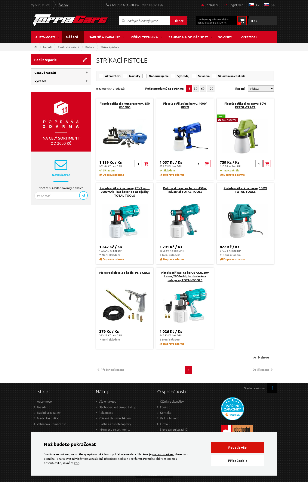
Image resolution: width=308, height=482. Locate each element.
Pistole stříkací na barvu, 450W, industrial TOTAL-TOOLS (185, 189)
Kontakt (165, 412)
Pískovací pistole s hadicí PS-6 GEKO (124, 272)
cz (258, 5)
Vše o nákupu (107, 401)
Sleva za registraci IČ (174, 429)
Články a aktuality (172, 401)
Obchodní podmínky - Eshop (117, 407)
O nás (163, 407)
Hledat (179, 21)
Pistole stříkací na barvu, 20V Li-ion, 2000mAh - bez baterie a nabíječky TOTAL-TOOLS (124, 191)
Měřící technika (144, 37)
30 (195, 88)
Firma (164, 424)
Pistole (89, 47)
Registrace (236, 5)
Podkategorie (45, 59)
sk (273, 5)
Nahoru (263, 357)
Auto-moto (45, 37)
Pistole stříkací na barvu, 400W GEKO (185, 105)
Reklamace (106, 412)
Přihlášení (211, 5)
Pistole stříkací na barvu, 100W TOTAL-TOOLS (245, 189)
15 (188, 88)
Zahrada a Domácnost (51, 424)
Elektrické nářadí (68, 47)
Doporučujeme (159, 76)
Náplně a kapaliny (104, 37)
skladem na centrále (232, 76)
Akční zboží (113, 76)
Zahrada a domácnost (188, 37)
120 (210, 88)
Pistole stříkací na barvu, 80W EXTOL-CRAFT (245, 105)
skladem (204, 76)
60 (202, 88)
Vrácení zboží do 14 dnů (115, 418)
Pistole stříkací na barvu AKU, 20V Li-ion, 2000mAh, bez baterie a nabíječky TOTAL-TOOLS (185, 276)
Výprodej (249, 37)
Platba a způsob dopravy (115, 424)
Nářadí (72, 37)
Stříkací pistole (110, 47)
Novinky (225, 37)
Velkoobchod (169, 418)
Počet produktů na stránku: (164, 88)
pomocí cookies (162, 454)
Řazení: (240, 88)
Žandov (63, 5)
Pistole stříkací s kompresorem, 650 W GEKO (124, 105)
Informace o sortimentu (114, 429)
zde (76, 463)
